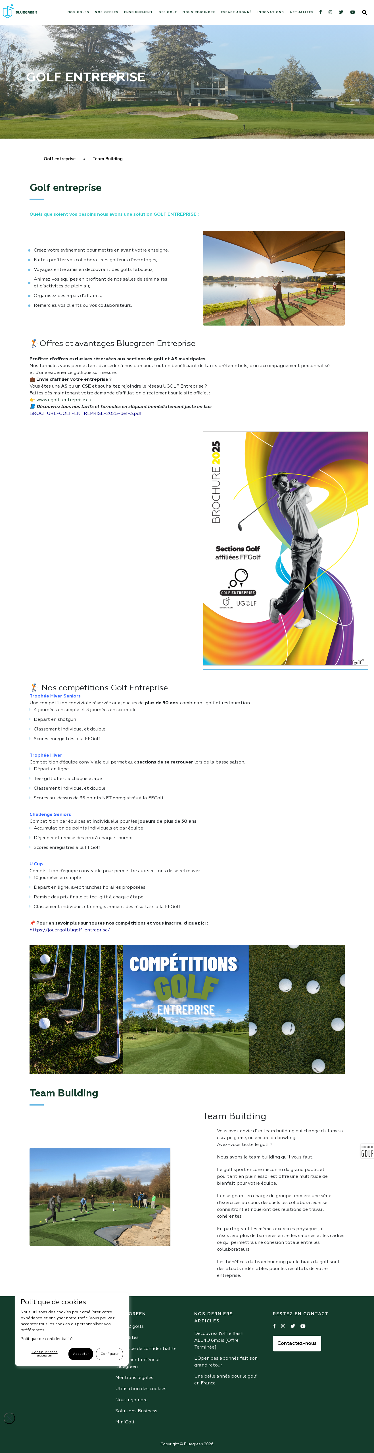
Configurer (109, 1354)
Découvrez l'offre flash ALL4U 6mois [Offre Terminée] (218, 1340)
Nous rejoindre (199, 12)
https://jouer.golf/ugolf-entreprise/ (70, 930)
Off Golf (167, 12)
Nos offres (106, 12)
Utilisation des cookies (140, 1389)
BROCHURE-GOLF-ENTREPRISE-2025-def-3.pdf (86, 413)
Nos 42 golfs (129, 1326)
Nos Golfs (78, 12)
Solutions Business (136, 1411)
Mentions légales (134, 1378)
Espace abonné (236, 12)
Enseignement (138, 12)
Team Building (108, 159)
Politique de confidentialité (146, 1349)
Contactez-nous (297, 1343)
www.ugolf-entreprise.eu (63, 400)
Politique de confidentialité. (47, 1339)
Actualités (302, 12)
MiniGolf (125, 1422)
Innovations (271, 12)
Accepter (81, 1354)
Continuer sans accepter (45, 1354)
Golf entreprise (60, 159)
